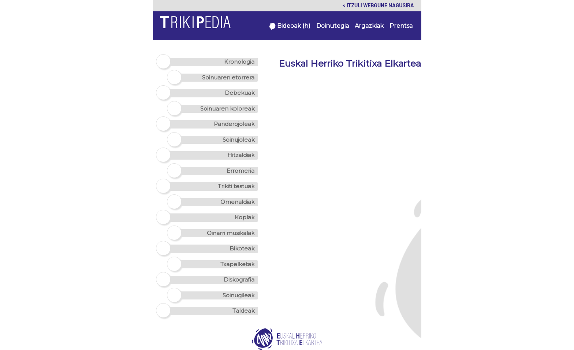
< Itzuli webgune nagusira (378, 5)
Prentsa (401, 25)
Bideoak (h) (289, 26)
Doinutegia (332, 25)
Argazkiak (369, 25)
